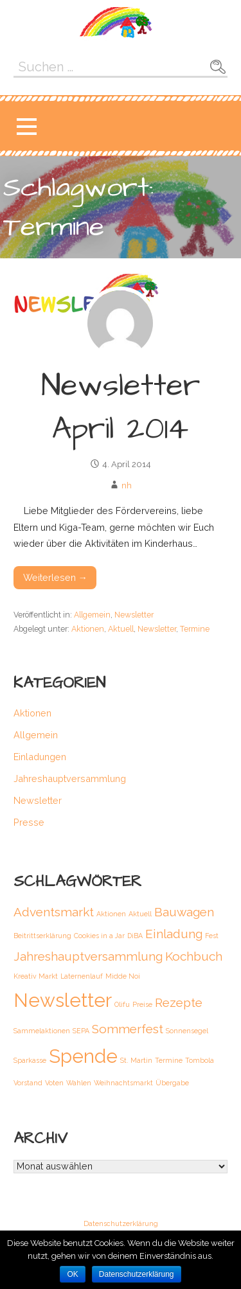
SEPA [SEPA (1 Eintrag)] (81, 1031)
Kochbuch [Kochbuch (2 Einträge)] (193, 956)
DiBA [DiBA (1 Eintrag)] (135, 935)
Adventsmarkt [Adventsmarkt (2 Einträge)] (53, 912)
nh (126, 485)
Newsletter (134, 614)
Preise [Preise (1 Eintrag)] (142, 1004)
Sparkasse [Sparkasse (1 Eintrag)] (29, 1060)
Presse (28, 822)
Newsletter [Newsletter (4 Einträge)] (62, 1000)
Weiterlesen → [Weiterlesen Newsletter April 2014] (55, 577)
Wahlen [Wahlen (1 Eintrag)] (78, 1083)
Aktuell (121, 629)
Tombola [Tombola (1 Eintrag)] (199, 1060)
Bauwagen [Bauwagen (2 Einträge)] (184, 912)
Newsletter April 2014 (120, 407)
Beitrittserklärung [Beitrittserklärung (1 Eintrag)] (42, 935)
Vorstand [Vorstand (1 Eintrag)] (27, 1083)
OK (72, 1274)
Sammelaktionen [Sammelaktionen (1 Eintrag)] (41, 1031)
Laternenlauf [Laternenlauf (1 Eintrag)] (81, 976)
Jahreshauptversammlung (69, 778)
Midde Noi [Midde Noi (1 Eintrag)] (122, 976)
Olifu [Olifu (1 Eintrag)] (122, 1004)
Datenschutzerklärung (121, 1224)
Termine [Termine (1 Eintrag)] (169, 1060)
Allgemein (92, 614)
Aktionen (87, 629)
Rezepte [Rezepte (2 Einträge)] (178, 1002)
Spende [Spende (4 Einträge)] (83, 1056)
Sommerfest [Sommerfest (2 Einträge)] (127, 1029)
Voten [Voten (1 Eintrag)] (54, 1083)
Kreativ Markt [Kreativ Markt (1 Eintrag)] (35, 976)
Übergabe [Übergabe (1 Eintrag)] (172, 1083)
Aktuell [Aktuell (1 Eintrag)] (140, 914)
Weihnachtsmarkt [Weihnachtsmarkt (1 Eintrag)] (123, 1083)
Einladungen (39, 756)
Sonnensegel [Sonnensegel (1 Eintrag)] (187, 1031)
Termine (195, 629)
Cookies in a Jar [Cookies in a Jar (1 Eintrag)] (99, 935)
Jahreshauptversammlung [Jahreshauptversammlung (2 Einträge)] (88, 956)
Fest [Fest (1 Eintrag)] (212, 935)
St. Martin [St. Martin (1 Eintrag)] (136, 1060)
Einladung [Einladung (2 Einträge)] (173, 934)
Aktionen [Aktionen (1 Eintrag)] (111, 914)
